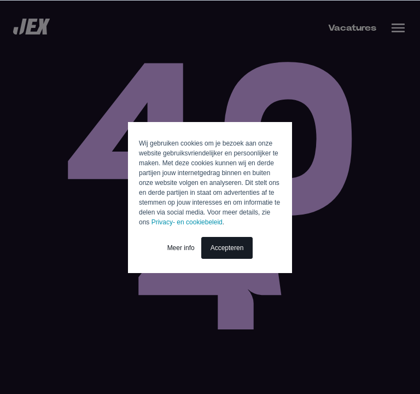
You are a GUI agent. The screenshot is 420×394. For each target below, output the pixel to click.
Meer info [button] (181, 248)
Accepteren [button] (227, 248)
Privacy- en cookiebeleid (187, 222)
